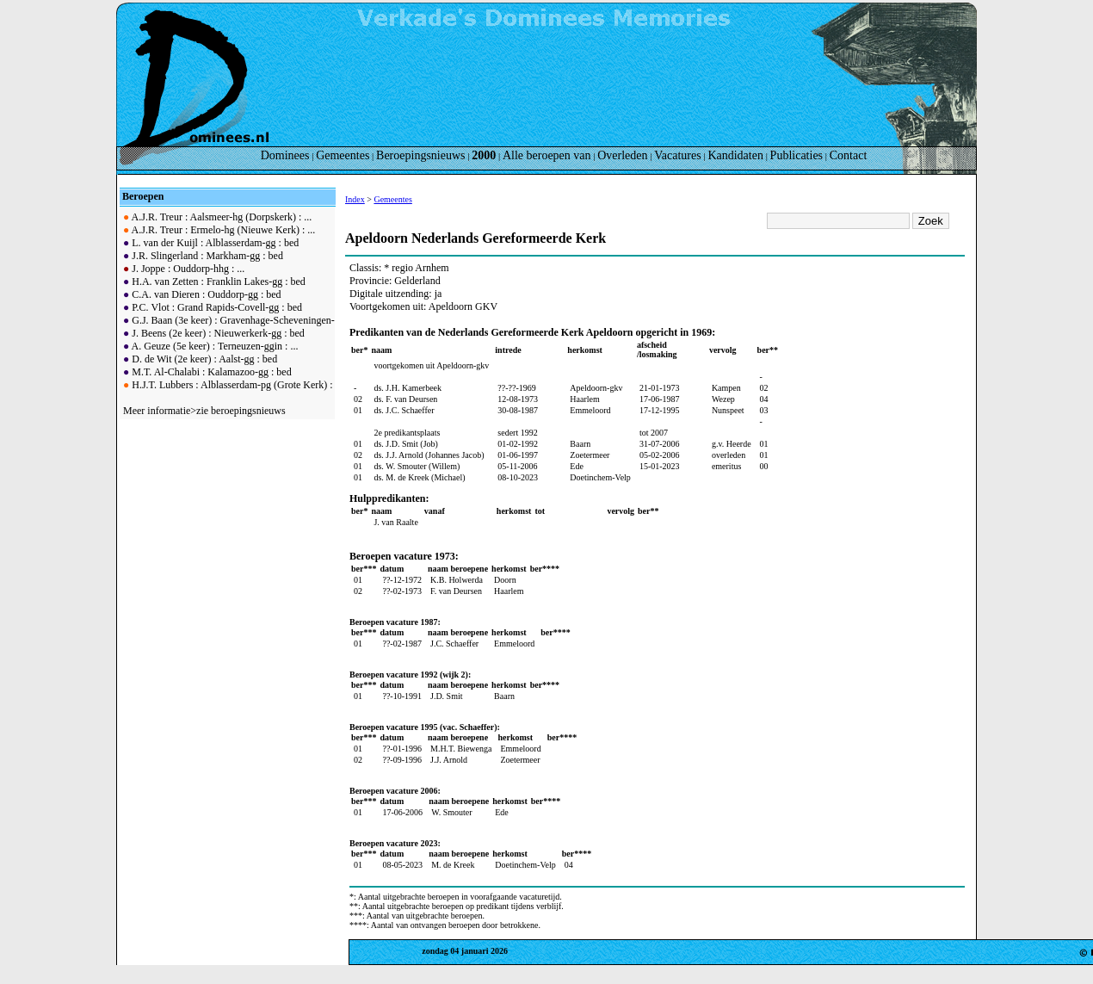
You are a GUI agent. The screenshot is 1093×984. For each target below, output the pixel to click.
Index (355, 199)
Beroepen (143, 196)
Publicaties (796, 155)
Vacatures (677, 155)
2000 (484, 155)
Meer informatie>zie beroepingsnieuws (204, 411)
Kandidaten (735, 155)
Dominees (285, 155)
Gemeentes (342, 155)
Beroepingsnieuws (420, 155)
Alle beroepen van (547, 155)
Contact (849, 155)
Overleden (622, 155)
